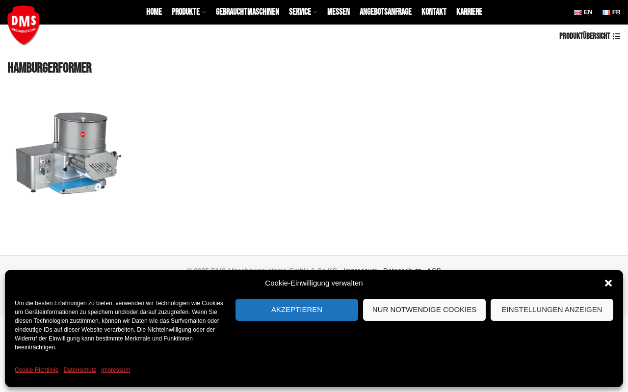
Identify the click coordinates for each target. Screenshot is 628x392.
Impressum (115, 369)
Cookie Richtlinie (36, 369)
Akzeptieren (296, 309)
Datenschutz (79, 369)
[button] (608, 283)
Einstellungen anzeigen (551, 309)
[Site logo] (25, 24)
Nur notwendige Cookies (424, 309)
